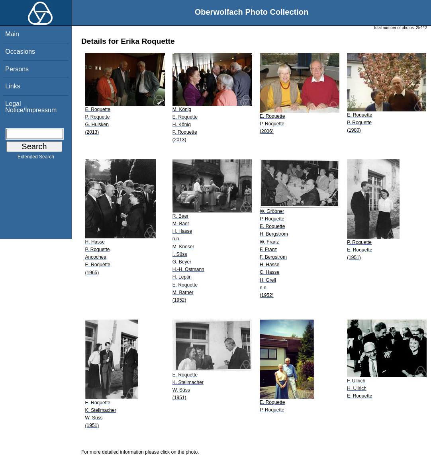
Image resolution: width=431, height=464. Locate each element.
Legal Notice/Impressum (31, 106)
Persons (17, 69)
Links (12, 86)
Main (12, 34)
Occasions (20, 51)
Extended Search (36, 158)
